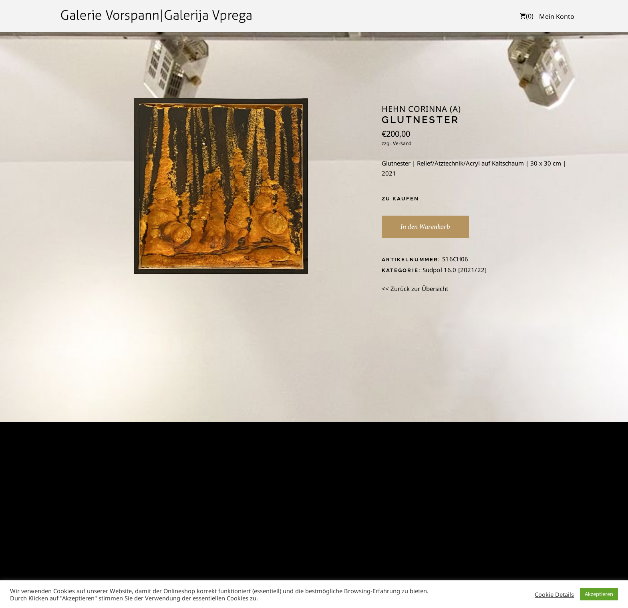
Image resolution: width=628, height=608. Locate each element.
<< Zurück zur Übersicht (415, 289)
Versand (402, 143)
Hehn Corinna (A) (421, 109)
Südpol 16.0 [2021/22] (455, 270)
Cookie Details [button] (554, 594)
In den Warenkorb (425, 226)
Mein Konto (556, 16)
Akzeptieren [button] (599, 594)
